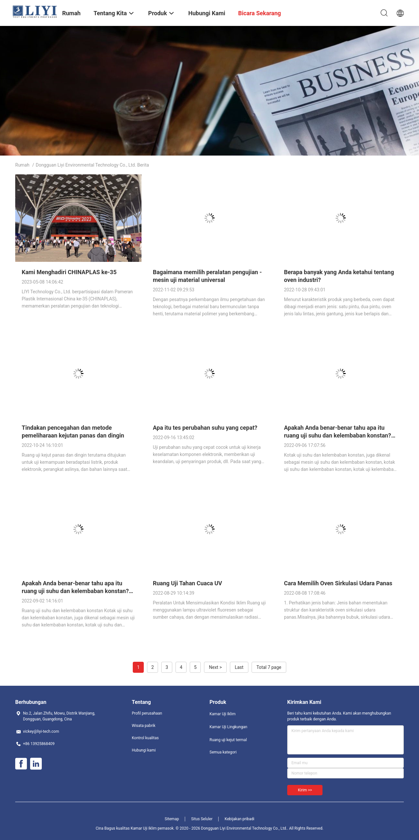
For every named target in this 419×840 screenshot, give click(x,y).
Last (239, 667)
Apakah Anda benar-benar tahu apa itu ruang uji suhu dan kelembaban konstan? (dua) (337, 435)
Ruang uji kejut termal (228, 740)
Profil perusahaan (147, 713)
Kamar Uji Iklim (222, 714)
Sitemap (172, 819)
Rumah (22, 165)
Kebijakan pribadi (240, 819)
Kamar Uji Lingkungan (228, 727)
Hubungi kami (144, 750)
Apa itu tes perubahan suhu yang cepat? (205, 427)
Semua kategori (223, 752)
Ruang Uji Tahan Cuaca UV (187, 583)
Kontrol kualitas (145, 738)
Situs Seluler (201, 819)
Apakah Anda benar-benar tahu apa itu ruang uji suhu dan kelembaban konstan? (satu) (75, 591)
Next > (215, 667)
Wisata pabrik (143, 725)
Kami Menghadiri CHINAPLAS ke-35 (69, 272)
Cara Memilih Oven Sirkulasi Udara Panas (338, 583)
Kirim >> (305, 790)
